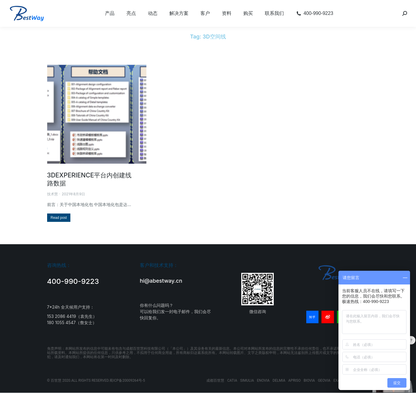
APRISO (294, 380)
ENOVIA (263, 380)
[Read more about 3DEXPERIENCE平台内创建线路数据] (59, 217)
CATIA (232, 380)
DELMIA (279, 380)
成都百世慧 (215, 380)
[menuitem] (109, 13)
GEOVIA (324, 380)
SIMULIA (247, 380)
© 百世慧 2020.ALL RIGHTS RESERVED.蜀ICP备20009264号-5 (96, 380)
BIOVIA (309, 380)
